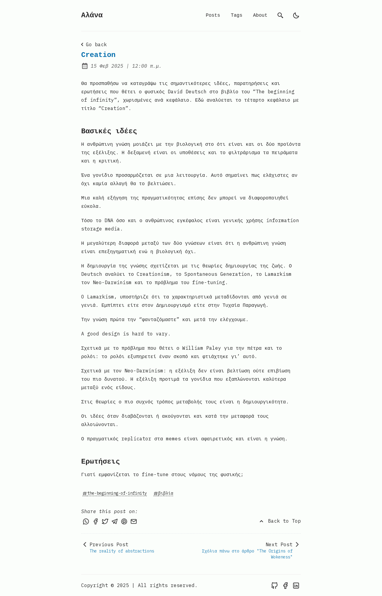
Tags (236, 15)
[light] (296, 15)
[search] (280, 15)
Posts (213, 15)
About (260, 15)
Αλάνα (92, 15)
